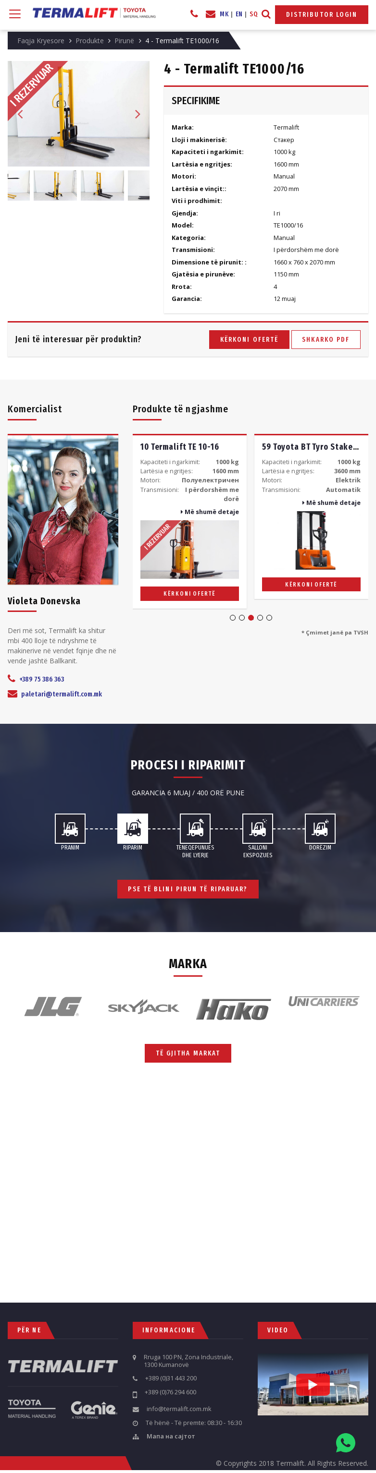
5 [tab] (269, 618)
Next (137, 114)
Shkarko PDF (326, 339)
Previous (20, 114)
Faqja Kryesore (40, 40)
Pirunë (124, 40)
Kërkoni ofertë (249, 339)
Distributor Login (322, 15)
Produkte (89, 40)
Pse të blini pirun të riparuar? (188, 889)
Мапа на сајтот (171, 1436)
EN (239, 14)
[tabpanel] (190, 521)
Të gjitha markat (188, 1053)
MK (224, 14)
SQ (254, 14)
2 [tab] (242, 618)
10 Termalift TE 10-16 (179, 447)
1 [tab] (233, 618)
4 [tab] (260, 618)
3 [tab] (251, 618)
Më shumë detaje (210, 511)
